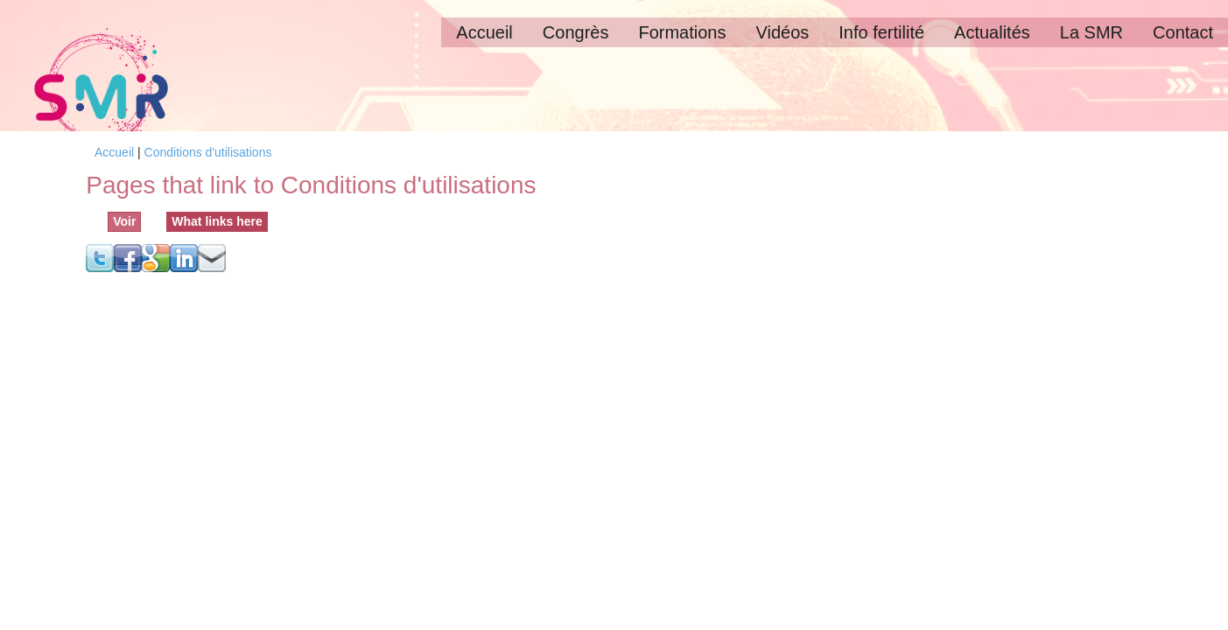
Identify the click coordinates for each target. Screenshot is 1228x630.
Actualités (992, 32)
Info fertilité (881, 32)
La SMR (1091, 32)
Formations (682, 32)
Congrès (576, 32)
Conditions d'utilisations (208, 152)
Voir (124, 221)
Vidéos (782, 32)
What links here (219, 220)
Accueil (484, 32)
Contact (1183, 32)
